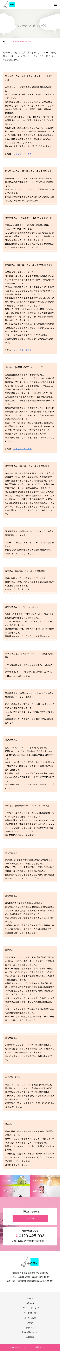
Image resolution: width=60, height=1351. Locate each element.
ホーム (30, 1298)
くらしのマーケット (22, 153)
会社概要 (30, 1337)
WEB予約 (30, 1218)
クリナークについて (30, 1308)
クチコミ (30, 1327)
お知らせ (30, 1303)
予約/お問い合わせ (30, 1332)
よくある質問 (30, 1318)
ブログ (30, 1322)
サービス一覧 (30, 1313)
